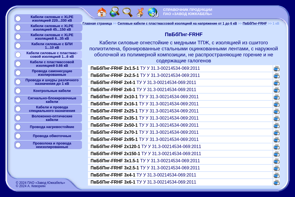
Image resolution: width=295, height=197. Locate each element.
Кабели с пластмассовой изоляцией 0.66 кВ (52, 64)
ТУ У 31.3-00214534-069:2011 (145, 68)
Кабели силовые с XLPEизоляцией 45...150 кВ (52, 27)
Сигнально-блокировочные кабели (52, 100)
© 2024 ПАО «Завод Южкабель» (40, 183)
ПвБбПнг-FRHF (255, 23)
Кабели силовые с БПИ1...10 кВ (52, 46)
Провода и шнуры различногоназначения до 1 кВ (51, 82)
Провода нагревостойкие (52, 127)
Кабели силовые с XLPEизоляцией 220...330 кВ (52, 18)
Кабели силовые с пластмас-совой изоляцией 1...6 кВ (52, 55)
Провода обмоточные (52, 136)
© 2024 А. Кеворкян (31, 186)
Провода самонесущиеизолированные (52, 73)
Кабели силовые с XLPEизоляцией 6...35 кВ (52, 36)
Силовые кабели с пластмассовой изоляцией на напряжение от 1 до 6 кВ (177, 23)
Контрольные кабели (52, 91)
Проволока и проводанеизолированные (52, 145)
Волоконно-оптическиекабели (52, 118)
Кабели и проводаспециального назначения (52, 109)
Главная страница (97, 23)
